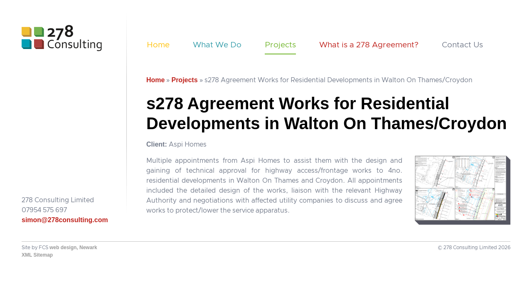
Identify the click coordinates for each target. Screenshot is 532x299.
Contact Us (462, 45)
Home (158, 45)
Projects (280, 45)
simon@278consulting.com (65, 219)
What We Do (217, 45)
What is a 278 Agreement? (369, 45)
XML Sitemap (37, 255)
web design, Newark (73, 247)
